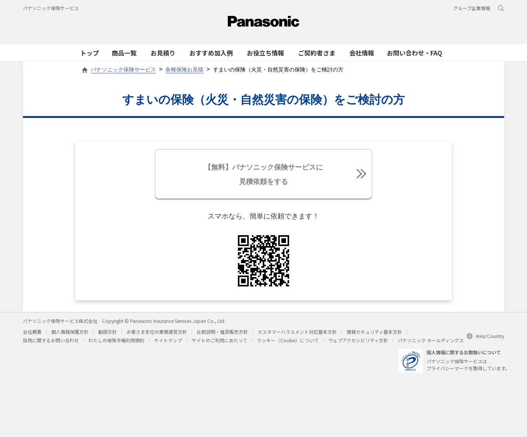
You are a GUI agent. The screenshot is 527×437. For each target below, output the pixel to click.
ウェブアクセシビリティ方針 (358, 342)
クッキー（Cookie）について (288, 342)
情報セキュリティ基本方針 (374, 333)
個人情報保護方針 (69, 333)
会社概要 (32, 333)
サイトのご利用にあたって (219, 342)
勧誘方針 (107, 333)
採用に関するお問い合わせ (51, 342)
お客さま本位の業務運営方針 (157, 333)
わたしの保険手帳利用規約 (116, 342)
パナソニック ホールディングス (431, 342)
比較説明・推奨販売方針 (222, 333)
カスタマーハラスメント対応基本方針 (297, 333)
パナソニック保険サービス (51, 8)
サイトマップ (168, 342)
